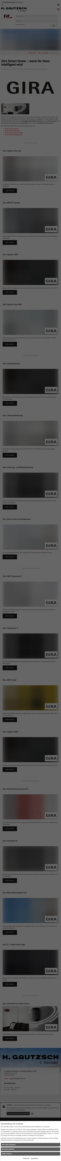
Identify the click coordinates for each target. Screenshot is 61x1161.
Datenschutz (34, 1158)
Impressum (26, 1158)
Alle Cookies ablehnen (8, 1149)
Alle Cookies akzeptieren (8, 1144)
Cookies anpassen (7, 1153)
